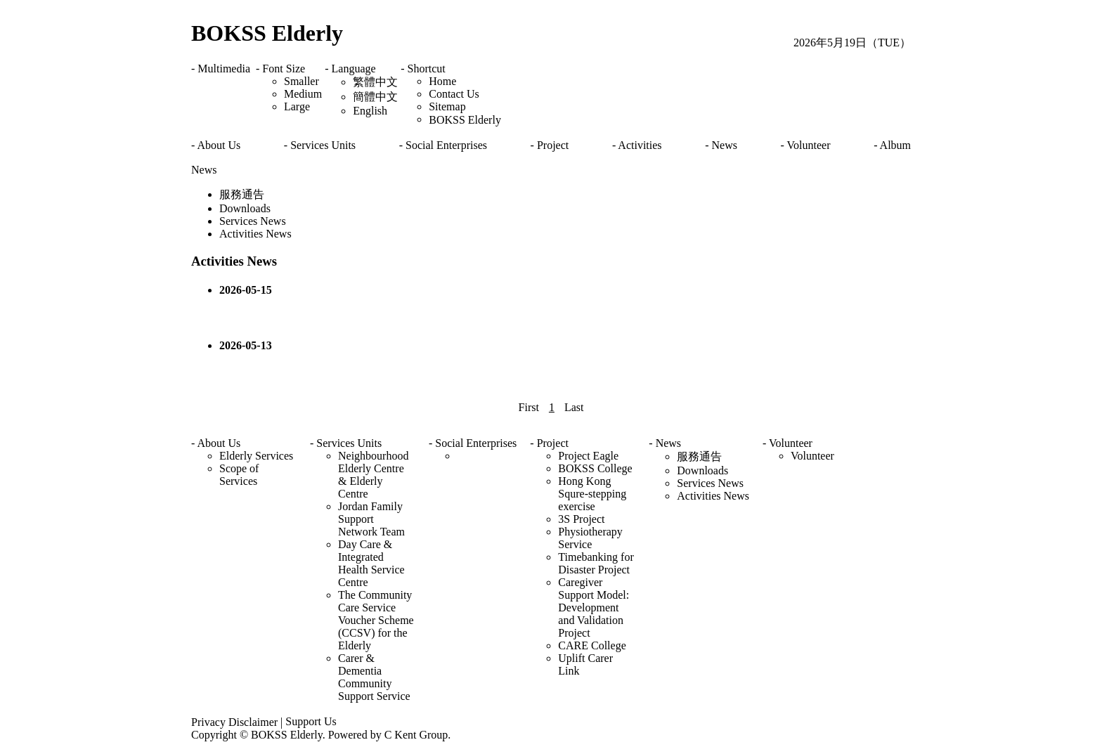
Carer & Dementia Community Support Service (374, 677)
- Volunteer (806, 145)
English (370, 111)
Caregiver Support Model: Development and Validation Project (593, 607)
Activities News (255, 234)
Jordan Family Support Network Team (371, 519)
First (529, 407)
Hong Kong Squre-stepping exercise (592, 493)
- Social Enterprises (443, 145)
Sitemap (447, 106)
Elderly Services (256, 456)
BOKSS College (595, 468)
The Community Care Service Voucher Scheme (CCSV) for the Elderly (376, 620)
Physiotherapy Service (590, 538)
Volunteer (812, 456)
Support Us (310, 721)
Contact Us (454, 94)
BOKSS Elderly (267, 33)
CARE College (591, 645)
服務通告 (241, 194)
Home (442, 81)
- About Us (215, 145)
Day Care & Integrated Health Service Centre (371, 563)
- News (721, 145)
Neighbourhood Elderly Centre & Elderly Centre (373, 475)
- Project (550, 145)
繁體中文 (375, 82)
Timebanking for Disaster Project (595, 563)
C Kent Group (416, 735)
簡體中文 (375, 97)
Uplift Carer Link (585, 664)
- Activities (637, 145)
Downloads (245, 208)
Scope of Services (239, 474)
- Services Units (320, 145)
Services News (252, 221)
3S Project (581, 519)
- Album (892, 145)
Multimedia (223, 68)
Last (574, 407)
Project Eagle (588, 456)
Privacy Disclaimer (234, 722)
